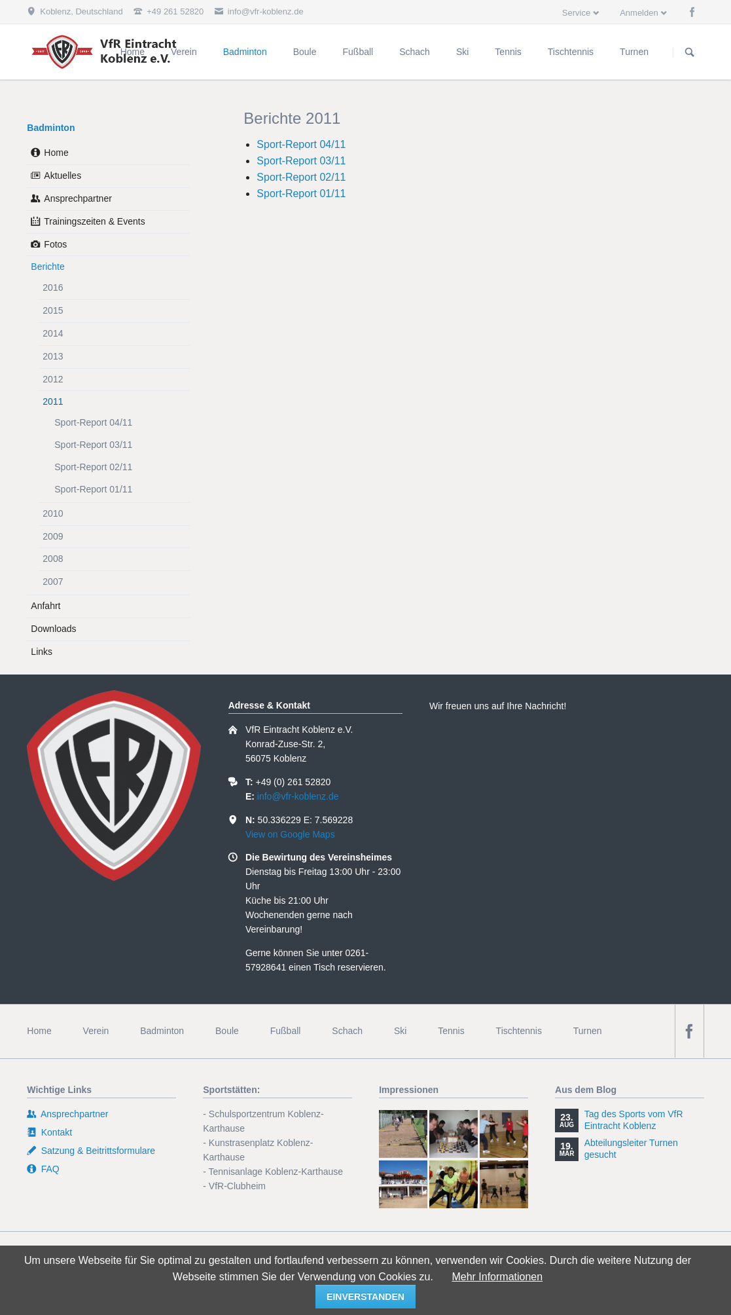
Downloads (53, 628)
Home (56, 152)
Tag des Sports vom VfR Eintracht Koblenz (633, 1120)
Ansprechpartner (78, 198)
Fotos (55, 244)
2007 (53, 581)
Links (41, 651)
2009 (53, 536)
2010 (53, 513)
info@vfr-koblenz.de (298, 796)
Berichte (47, 266)
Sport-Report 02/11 (301, 177)
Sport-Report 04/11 (301, 144)
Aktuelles (62, 175)
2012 (53, 379)
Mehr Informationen (497, 1276)
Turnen (587, 1031)
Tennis (451, 1031)
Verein (96, 1031)
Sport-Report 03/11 (301, 160)
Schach (347, 1031)
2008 (53, 558)
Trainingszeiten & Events (94, 221)
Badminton (51, 127)
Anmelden (639, 13)
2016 (53, 287)
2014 (53, 333)
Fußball (285, 1031)
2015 (53, 310)
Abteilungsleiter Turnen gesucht (631, 1149)
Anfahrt (45, 606)
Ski (400, 1031)
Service (576, 13)
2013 (53, 356)
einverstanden (365, 1296)
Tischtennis (519, 1031)
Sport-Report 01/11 (301, 193)
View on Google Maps (290, 834)
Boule (227, 1031)
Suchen (689, 52)
